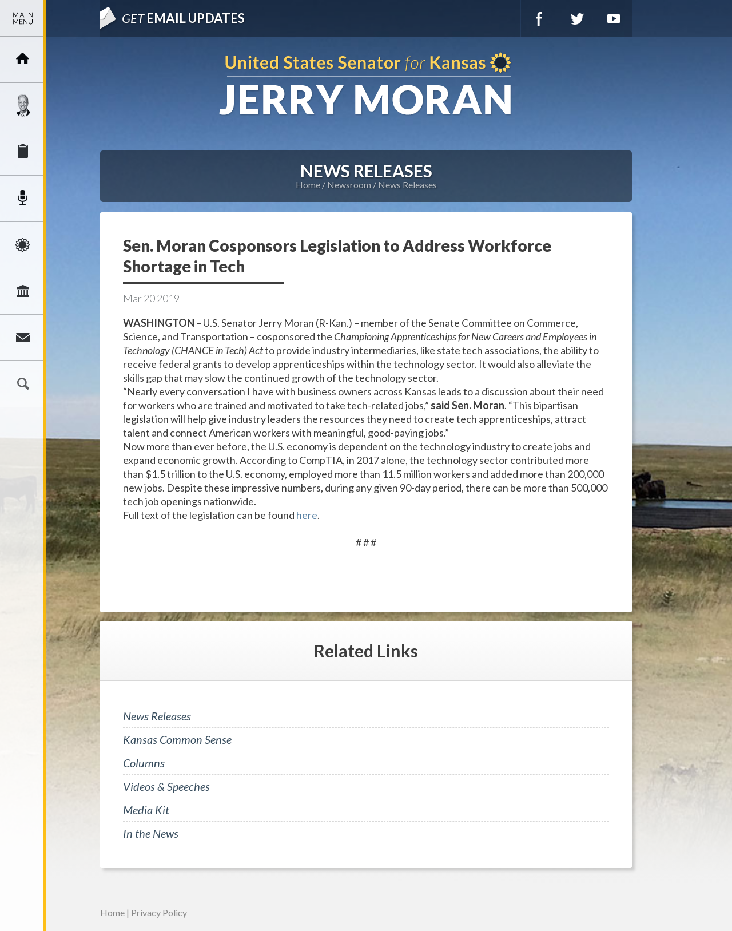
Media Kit (146, 810)
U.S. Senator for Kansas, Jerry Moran (366, 85)
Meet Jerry (23, 106)
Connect (23, 337)
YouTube (613, 18)
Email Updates (183, 18)
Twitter (576, 18)
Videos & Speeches (166, 786)
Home (308, 184)
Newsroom (23, 198)
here (306, 515)
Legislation (23, 291)
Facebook (539, 18)
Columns (144, 763)
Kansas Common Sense (177, 739)
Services (23, 152)
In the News (150, 833)
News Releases (407, 184)
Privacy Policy (159, 912)
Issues (23, 245)
